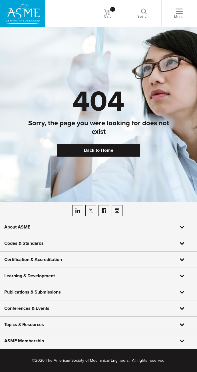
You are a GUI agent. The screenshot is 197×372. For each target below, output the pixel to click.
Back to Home (98, 150)
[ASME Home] (22, 13)
